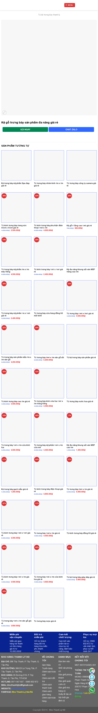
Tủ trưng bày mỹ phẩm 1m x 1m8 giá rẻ (15, 314)
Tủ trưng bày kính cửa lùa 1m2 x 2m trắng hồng (48, 402)
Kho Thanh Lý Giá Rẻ (22, 692)
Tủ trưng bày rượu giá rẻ (45, 621)
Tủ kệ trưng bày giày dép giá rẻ (81, 577)
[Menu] (69, 5)
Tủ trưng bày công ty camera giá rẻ (81, 184)
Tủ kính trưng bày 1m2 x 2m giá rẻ (15, 578)
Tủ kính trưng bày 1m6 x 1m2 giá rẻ (15, 534)
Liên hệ (87, 693)
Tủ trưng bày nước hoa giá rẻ (80, 401)
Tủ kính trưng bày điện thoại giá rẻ (48, 490)
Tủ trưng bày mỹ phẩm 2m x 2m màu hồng (15, 270)
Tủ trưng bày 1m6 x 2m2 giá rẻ (80, 313)
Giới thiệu (46, 665)
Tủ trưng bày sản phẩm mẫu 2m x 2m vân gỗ (16, 358)
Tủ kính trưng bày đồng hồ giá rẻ (81, 533)
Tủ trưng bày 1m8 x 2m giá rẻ (47, 533)
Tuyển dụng (47, 668)
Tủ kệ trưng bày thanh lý (49, 15)
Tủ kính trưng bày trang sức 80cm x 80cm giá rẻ (14, 226)
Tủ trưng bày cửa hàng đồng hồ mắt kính (48, 314)
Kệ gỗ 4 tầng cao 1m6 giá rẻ (79, 225)
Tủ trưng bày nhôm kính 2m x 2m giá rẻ (48, 184)
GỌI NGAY (25, 129)
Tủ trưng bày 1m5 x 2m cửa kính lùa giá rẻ (48, 578)
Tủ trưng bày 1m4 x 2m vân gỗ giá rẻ (16, 622)
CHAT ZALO (71, 129)
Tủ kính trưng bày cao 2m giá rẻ (15, 401)
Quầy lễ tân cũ (64, 694)
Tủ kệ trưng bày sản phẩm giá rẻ (81, 357)
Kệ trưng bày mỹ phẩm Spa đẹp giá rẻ (15, 184)
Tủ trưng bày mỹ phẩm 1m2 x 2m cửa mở (48, 446)
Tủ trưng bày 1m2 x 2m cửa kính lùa (15, 446)
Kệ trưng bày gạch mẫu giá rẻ (14, 489)
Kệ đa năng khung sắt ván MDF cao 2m (81, 446)
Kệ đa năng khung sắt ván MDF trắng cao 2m (81, 270)
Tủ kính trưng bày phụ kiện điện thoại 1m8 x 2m (48, 226)
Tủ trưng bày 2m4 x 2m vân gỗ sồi (49, 357)
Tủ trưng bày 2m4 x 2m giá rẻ (80, 489)
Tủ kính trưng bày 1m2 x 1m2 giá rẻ (48, 270)
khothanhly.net (19, 688)
